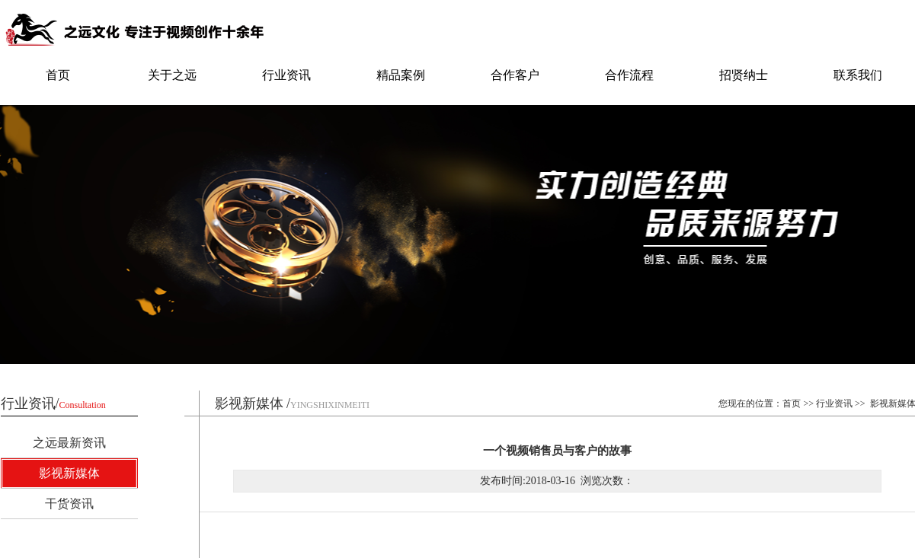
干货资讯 (69, 503)
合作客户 (515, 75)
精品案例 (400, 75)
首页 (58, 75)
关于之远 (172, 75)
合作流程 (629, 75)
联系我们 (857, 75)
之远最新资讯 (69, 442)
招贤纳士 (743, 75)
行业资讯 (286, 75)
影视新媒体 (69, 473)
